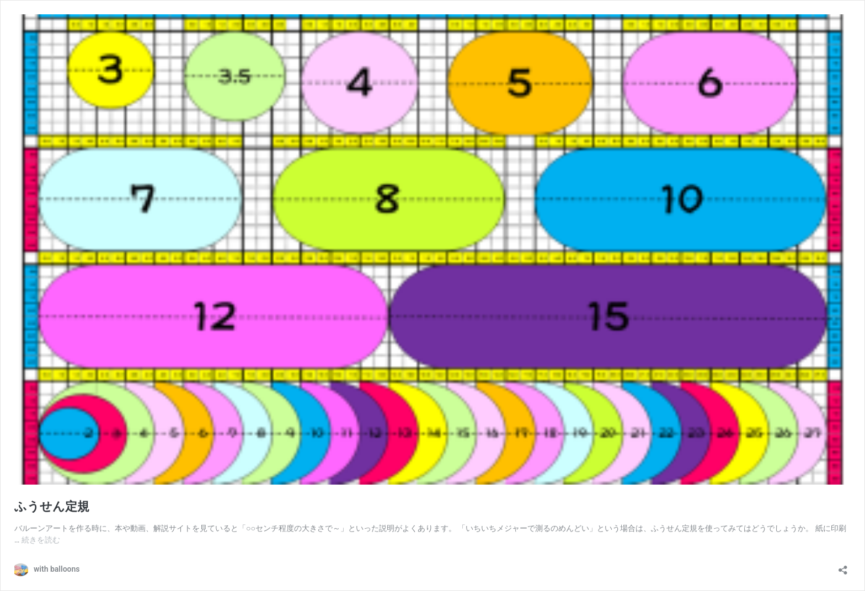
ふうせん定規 (51, 506)
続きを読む (41, 539)
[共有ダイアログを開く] (843, 566)
